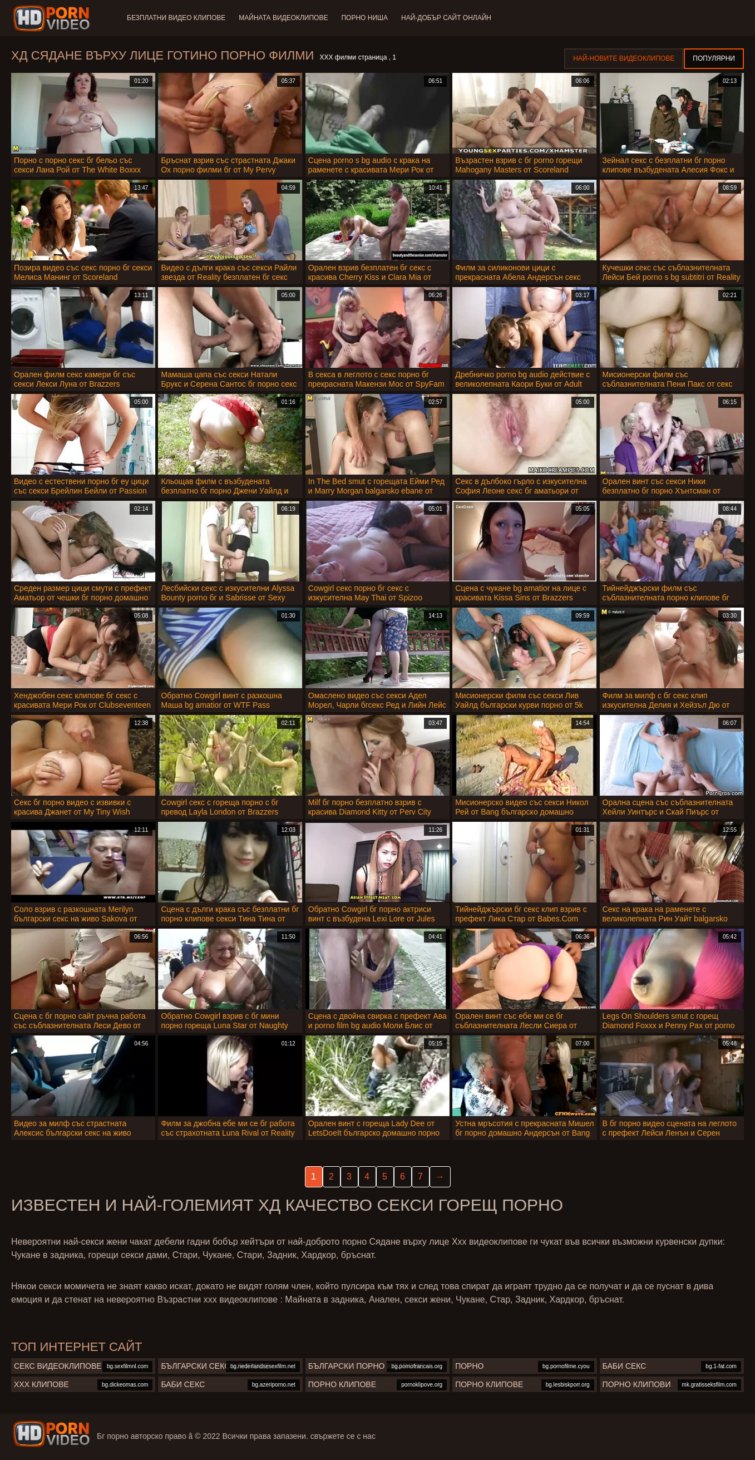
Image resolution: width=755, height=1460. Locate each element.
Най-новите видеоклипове (623, 58)
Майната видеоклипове (283, 18)
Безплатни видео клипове (176, 18)
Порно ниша (364, 18)
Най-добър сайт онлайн (446, 18)
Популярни (714, 58)
